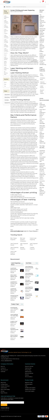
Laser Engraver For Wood (6, 22)
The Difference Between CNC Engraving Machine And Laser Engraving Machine (42, 20)
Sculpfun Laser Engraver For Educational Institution (13, 322)
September (7, 102)
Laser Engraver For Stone (6, 50)
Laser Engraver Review (6, 58)
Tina (5, 86)
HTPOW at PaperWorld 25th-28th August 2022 (14, 329)
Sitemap (2, 391)
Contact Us (3, 368)
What (5, 55)
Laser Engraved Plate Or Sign (42, 142)
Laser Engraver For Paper (6, 45)
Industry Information (43, 83)
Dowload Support (28, 384)
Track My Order (28, 368)
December (7, 94)
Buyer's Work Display (42, 92)
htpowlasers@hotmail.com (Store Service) (10, 358)
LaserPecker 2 (34, 61)
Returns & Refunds (29, 373)
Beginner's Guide (28, 382)
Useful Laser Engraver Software (13, 253)
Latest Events (42, 87)
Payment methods (29, 366)
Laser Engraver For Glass (6, 41)
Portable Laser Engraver (30, 387)
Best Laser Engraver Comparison (23, 240)
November (7, 97)
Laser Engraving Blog (6, 17)
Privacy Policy (28, 369)
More (22, 263)
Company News (42, 78)
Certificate (3, 371)
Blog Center (8, 6)
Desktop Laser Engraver (30, 389)
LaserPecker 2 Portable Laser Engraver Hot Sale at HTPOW (14, 282)
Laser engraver (14, 75)
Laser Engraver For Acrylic (6, 36)
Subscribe (4, 404)
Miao (5, 84)
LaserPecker (20, 62)
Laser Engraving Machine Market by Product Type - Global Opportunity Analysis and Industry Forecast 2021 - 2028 (29, 288)
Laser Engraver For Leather (6, 31)
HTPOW (12, 222)
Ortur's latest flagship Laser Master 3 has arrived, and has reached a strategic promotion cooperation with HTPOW (14, 276)
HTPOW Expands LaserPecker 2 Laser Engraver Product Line (14, 296)
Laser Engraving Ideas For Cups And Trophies (42, 135)
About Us (3, 366)
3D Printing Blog (6, 73)
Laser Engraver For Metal (6, 26)
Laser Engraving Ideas (6, 68)
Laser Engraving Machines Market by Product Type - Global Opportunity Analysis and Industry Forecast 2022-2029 (29, 267)
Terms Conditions (28, 376)
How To (5, 53)
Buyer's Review (4, 393)
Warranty (27, 375)
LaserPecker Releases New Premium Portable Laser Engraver (14, 289)
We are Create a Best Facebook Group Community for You (14, 336)
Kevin (5, 82)
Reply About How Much (5, 63)
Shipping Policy (28, 371)
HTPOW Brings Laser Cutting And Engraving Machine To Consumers (14, 308)
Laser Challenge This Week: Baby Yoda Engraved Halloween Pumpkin (14, 315)
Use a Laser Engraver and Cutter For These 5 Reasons (42, 176)
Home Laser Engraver (29, 391)
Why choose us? (4, 369)
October (7, 100)
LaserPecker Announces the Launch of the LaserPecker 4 (13, 269)
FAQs (26, 386)
